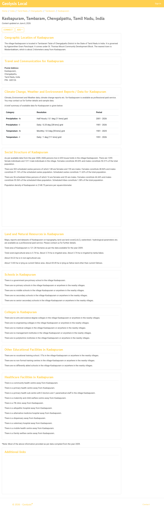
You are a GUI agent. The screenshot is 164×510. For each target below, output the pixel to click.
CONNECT (8, 30)
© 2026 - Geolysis (22, 504)
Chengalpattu (36, 11)
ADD (19, 30)
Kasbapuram (63, 11)
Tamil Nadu (22, 11)
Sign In (158, 3)
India (12, 11)
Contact (146, 504)
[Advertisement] (62, 206)
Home (4, 11)
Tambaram (50, 11)
